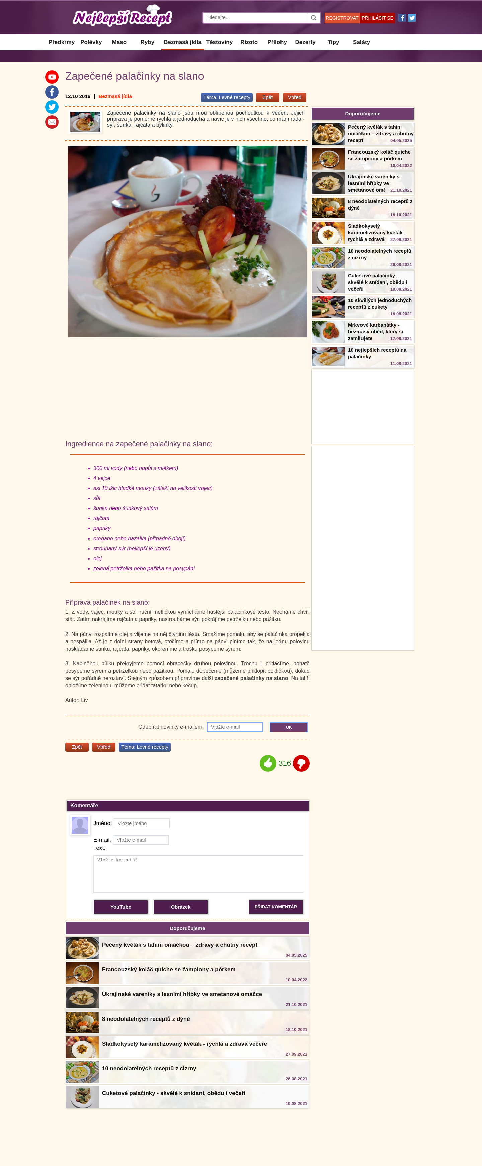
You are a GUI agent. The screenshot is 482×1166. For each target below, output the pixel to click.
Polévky (91, 42)
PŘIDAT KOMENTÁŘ (276, 906)
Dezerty (305, 42)
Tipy (333, 42)
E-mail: (131, 840)
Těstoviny (219, 42)
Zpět (268, 97)
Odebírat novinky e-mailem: (200, 727)
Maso (119, 42)
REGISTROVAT (342, 18)
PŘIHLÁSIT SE (377, 18)
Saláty (361, 42)
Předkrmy (62, 42)
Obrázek (180, 907)
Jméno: (131, 823)
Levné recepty (234, 97)
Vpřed (294, 97)
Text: (99, 848)
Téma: (226, 97)
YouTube (120, 907)
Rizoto (249, 42)
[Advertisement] (363, 547)
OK (289, 727)
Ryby (148, 42)
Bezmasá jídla (182, 42)
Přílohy (277, 42)
